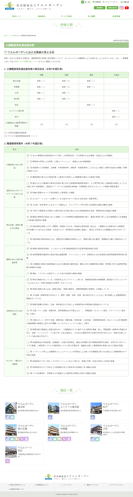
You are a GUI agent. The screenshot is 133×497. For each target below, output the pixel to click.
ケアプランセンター (117, 485)
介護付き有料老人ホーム (17, 485)
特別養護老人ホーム (42, 485)
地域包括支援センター (17, 489)
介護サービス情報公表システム (26, 61)
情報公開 (16, 35)
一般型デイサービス (92, 485)
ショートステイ (67, 485)
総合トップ (7, 35)
